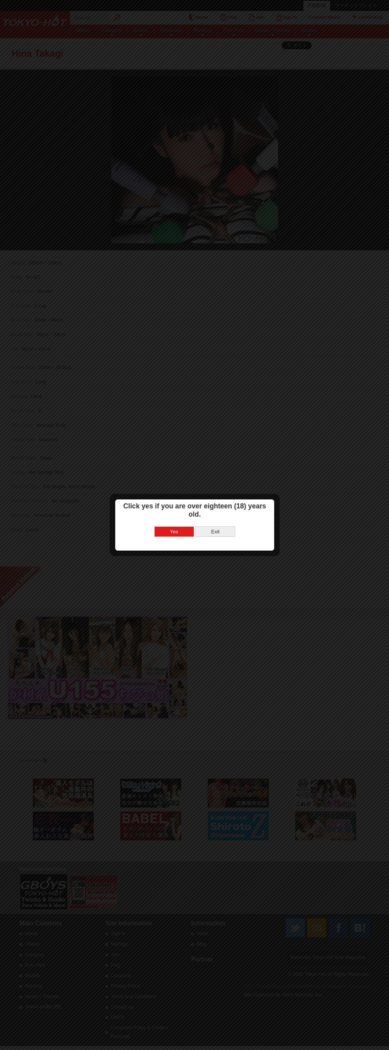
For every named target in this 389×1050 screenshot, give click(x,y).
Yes (172, 518)
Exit (214, 518)
